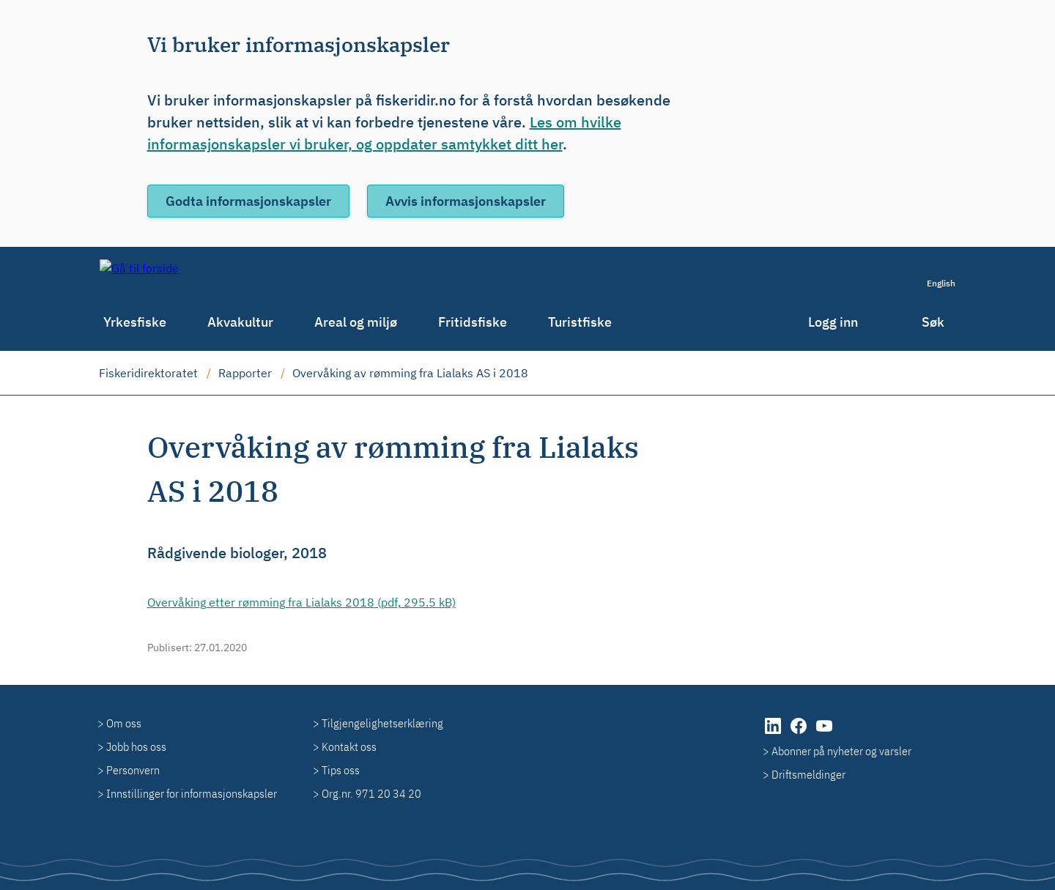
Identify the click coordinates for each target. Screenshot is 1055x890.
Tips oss (341, 770)
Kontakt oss (349, 746)
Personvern (133, 770)
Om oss (123, 723)
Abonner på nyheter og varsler (841, 750)
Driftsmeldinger (808, 774)
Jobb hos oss (136, 746)
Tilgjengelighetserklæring (382, 723)
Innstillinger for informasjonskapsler (191, 793)
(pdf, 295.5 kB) (301, 602)
